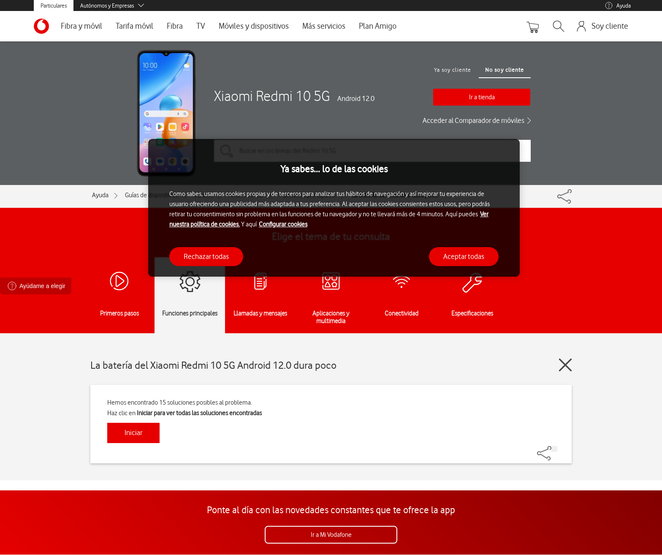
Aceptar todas (463, 256)
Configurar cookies (283, 224)
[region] (334, 208)
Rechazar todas (206, 256)
